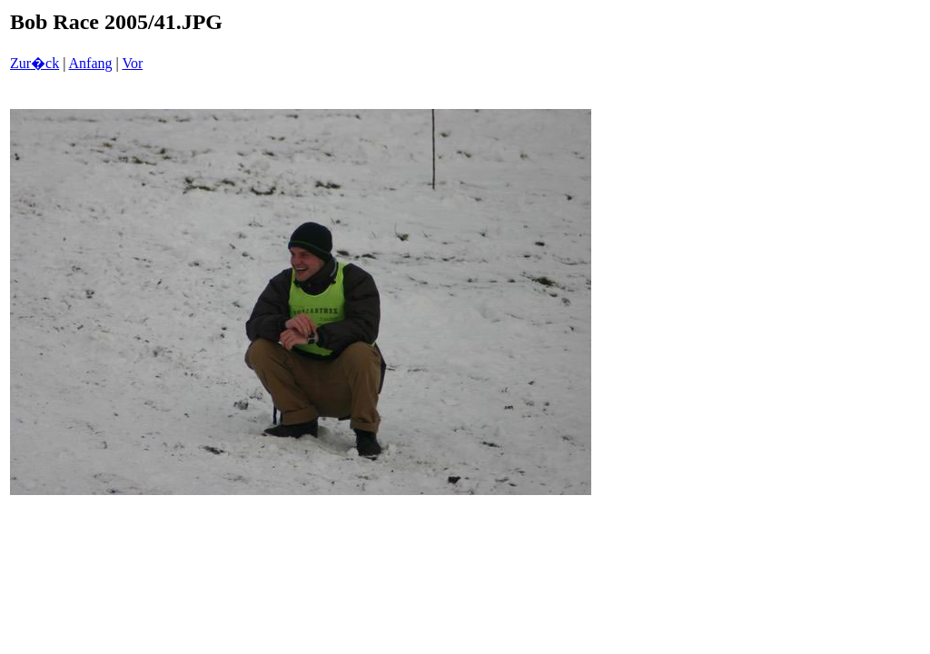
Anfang (91, 63)
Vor (132, 63)
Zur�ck (34, 63)
